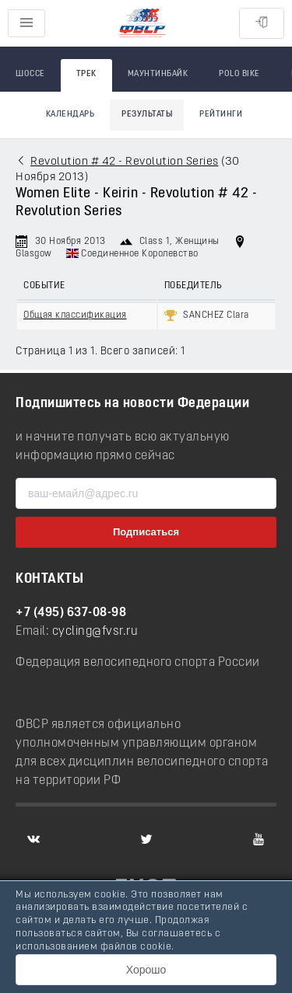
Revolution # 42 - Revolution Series (124, 162)
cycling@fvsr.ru (95, 631)
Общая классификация (75, 315)
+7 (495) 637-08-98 (71, 613)
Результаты (146, 114)
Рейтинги (220, 114)
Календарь (70, 114)
